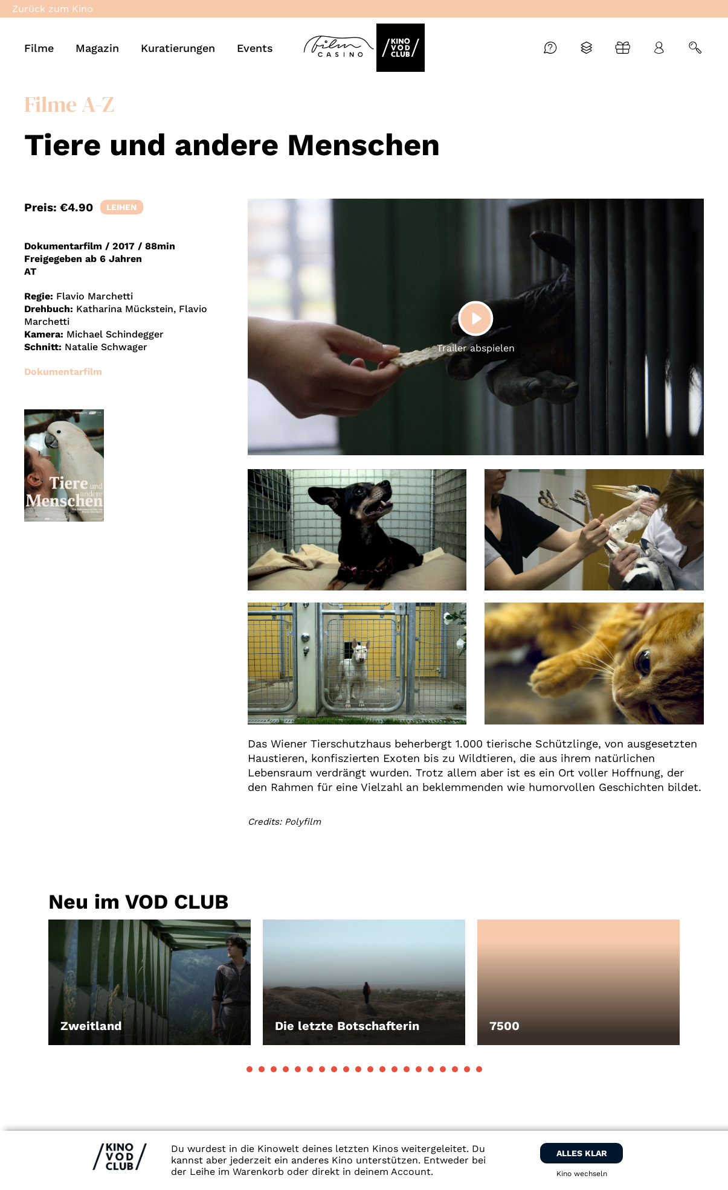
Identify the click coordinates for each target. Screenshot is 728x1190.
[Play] (475, 318)
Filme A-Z (69, 104)
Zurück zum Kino (52, 8)
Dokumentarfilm (63, 371)
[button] (249, 1069)
